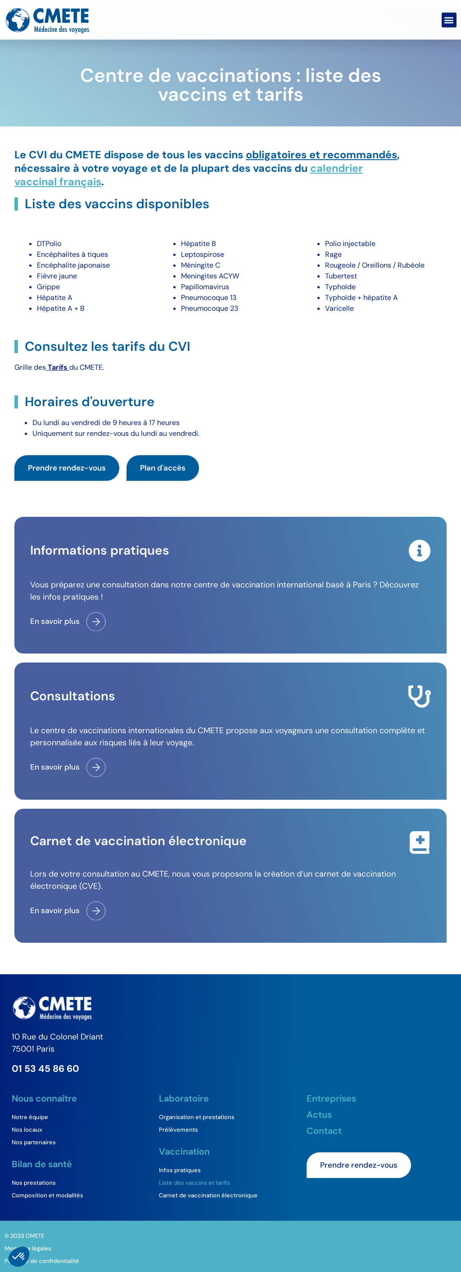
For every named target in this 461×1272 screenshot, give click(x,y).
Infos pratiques (180, 1170)
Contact (324, 1131)
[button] (449, 20)
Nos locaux (27, 1129)
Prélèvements (178, 1129)
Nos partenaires (34, 1142)
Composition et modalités (47, 1195)
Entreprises (331, 1098)
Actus (319, 1114)
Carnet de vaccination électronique (208, 1195)
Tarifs (58, 367)
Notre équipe (30, 1117)
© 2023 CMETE (24, 1236)
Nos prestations (34, 1183)
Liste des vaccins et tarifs (194, 1183)
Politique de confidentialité (42, 1261)
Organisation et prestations (197, 1117)
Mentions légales (28, 1248)
